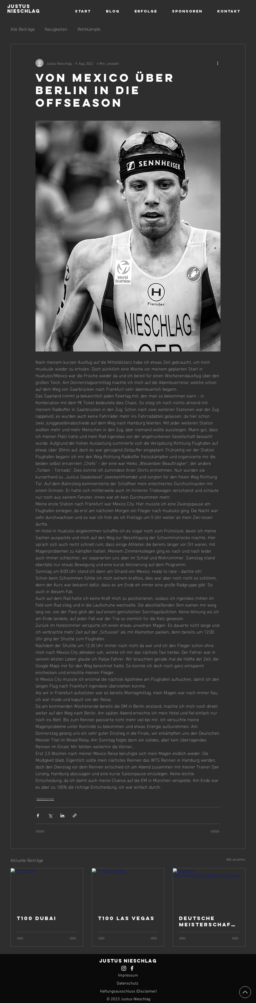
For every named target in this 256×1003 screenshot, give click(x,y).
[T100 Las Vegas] (128, 888)
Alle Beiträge (22, 28)
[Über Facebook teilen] (38, 815)
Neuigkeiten (56, 28)
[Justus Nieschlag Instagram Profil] (123, 968)
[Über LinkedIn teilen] (62, 815)
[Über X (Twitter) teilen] (50, 815)
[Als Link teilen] (74, 815)
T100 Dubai (36, 918)
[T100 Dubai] (47, 888)
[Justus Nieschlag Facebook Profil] (132, 968)
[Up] (245, 992)
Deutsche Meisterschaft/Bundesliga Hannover (207, 921)
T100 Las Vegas (126, 918)
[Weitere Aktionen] (217, 63)
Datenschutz (127, 983)
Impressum (128, 975)
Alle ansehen (236, 859)
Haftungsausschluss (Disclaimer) (128, 991)
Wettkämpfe (89, 28)
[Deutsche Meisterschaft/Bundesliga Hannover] (209, 888)
